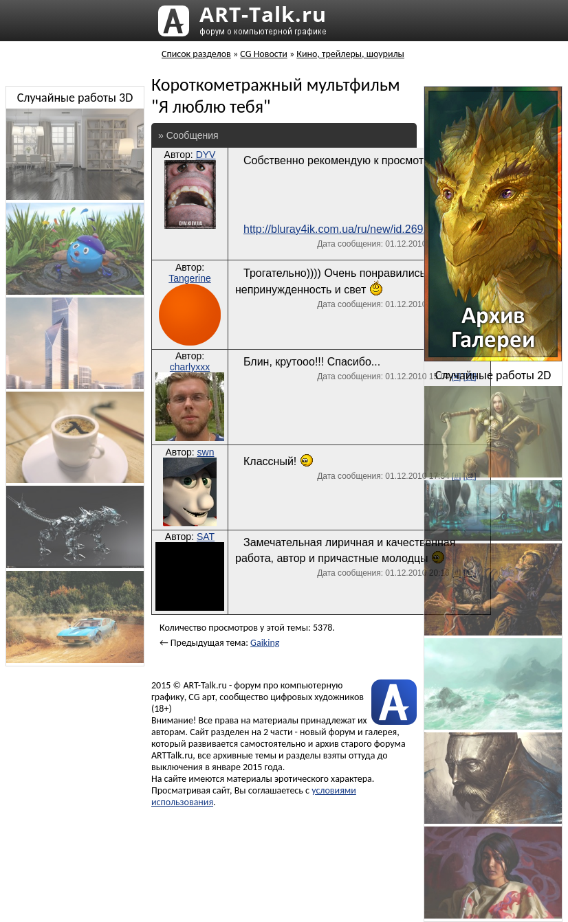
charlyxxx (190, 366)
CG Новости (263, 54)
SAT (206, 536)
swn (206, 452)
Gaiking (264, 643)
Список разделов (196, 54)
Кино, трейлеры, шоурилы (350, 54)
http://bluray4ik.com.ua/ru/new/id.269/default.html (363, 229)
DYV (206, 154)
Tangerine (189, 278)
